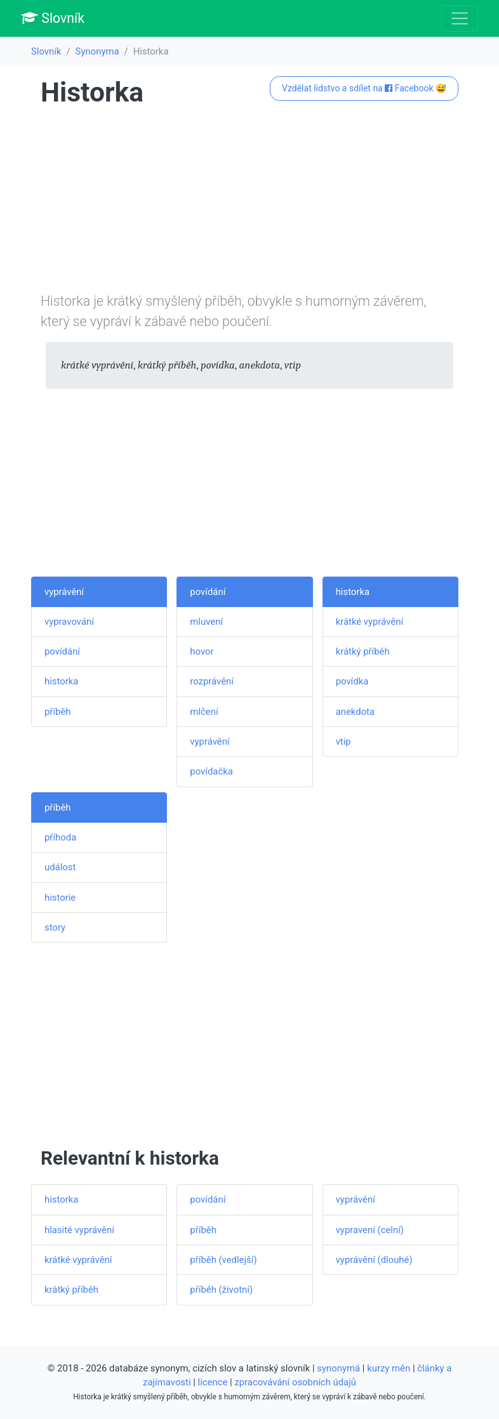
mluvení (206, 621)
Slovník (52, 18)
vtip (343, 741)
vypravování (69, 621)
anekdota (355, 711)
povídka (352, 681)
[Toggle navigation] (459, 18)
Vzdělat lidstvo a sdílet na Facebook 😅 (364, 88)
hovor (201, 651)
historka (61, 681)
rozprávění (212, 681)
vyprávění (64, 592)
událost (60, 867)
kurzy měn (388, 1368)
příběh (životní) (221, 1289)
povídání (62, 651)
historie (60, 897)
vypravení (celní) (370, 1230)
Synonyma (97, 51)
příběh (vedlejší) (223, 1259)
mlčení (204, 711)
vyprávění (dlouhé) (374, 1259)
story (54, 927)
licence (213, 1382)
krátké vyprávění (369, 621)
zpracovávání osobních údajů (295, 1382)
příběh (57, 711)
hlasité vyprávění (79, 1230)
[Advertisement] (249, 202)
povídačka (211, 771)
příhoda (60, 837)
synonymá (338, 1368)
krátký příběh (363, 651)
